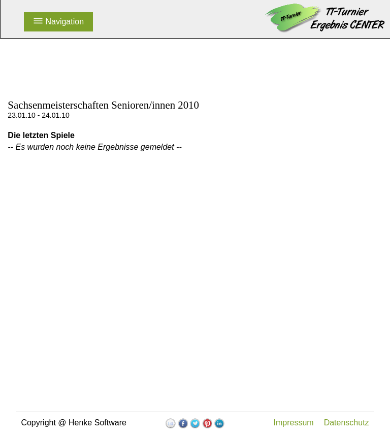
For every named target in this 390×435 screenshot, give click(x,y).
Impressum (294, 422)
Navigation (58, 21)
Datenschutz (346, 422)
